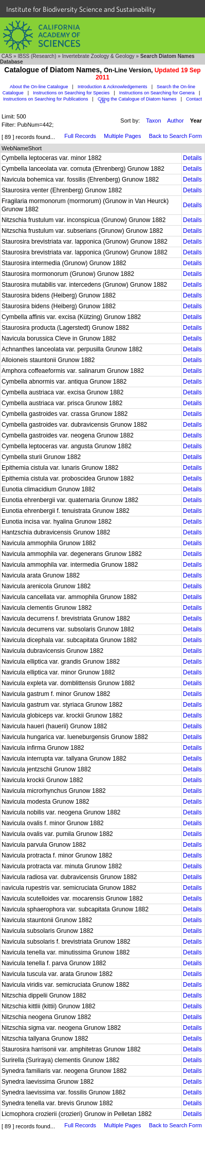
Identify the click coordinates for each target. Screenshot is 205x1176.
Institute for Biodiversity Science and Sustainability (81, 9)
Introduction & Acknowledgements (112, 86)
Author (175, 120)
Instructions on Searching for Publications (45, 99)
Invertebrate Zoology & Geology (98, 56)
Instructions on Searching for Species (71, 92)
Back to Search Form (175, 136)
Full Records (80, 136)
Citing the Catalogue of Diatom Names (137, 99)
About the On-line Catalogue (39, 86)
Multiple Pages (122, 136)
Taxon (153, 120)
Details (192, 158)
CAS (7, 56)
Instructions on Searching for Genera (157, 92)
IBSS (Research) (36, 56)
